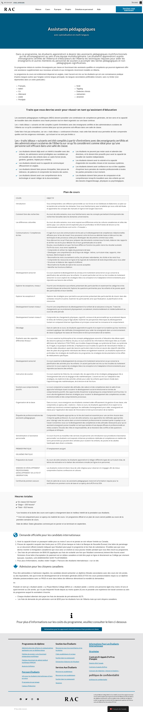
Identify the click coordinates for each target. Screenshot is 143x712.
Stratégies (94, 652)
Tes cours (135, 2)
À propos (57, 9)
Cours (47, 9)
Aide (99, 9)
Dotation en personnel (84, 9)
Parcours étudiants (31, 672)
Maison (38, 9)
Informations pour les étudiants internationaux (104, 645)
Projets (68, 9)
